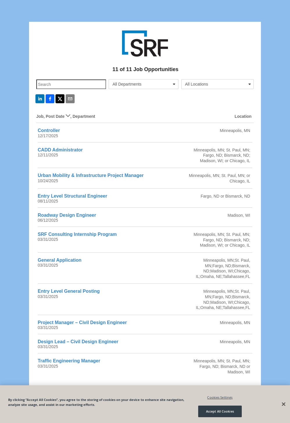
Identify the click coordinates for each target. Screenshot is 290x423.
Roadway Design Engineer (67, 215)
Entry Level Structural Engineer (72, 196)
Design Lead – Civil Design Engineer (78, 341)
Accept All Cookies (220, 411)
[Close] (283, 404)
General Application (60, 260)
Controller (49, 130)
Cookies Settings (219, 397)
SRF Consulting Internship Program (77, 234)
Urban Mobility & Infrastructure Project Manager (91, 175)
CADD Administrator (60, 149)
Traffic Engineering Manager (69, 360)
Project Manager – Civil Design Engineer (82, 322)
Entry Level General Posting (69, 291)
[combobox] (143, 84)
